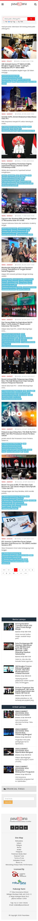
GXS (17, 175)
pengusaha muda (23, 232)
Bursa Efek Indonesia (8, 179)
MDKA (25, 500)
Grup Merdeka (16, 506)
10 (13, 573)
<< (8, 570)
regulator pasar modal (23, 289)
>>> (25, 573)
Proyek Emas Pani (18, 502)
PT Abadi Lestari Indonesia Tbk (11, 334)
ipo (28, 230)
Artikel (19, 849)
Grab (22, 179)
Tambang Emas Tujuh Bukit (10, 508)
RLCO (22, 334)
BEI (24, 177)
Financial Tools (19, 856)
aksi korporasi (29, 279)
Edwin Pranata (6, 344)
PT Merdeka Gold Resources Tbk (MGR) (13, 496)
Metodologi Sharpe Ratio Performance (19, 865)
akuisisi (4, 281)
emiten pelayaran (7, 397)
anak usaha (32, 500)
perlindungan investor (29, 287)
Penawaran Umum (23, 555)
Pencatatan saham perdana (25, 183)
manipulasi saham (22, 81)
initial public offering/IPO (9, 130)
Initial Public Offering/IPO (9, 79)
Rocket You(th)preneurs (19, 230)
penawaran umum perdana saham (11, 77)
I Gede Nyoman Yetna (25, 281)
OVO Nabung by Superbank (10, 185)
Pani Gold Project (7, 502)
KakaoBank (11, 175)
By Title (19, 22)
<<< (4, 570)
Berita (19, 847)
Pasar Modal (22, 283)
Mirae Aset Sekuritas (24, 79)
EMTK (29, 126)
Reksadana (19, 841)
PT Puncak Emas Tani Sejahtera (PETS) (13, 561)
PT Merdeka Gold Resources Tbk (11, 553)
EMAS (27, 496)
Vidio (16, 128)
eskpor (18, 340)
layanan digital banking (8, 183)
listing (19, 177)
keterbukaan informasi (8, 289)
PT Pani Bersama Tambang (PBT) (11, 557)
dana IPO (20, 498)
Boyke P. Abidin (6, 506)
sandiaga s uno (6, 230)
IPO (20, 128)
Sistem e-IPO (5, 563)
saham (4, 83)
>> (21, 573)
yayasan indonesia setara (9, 228)
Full (5, 22)
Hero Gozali (17, 397)
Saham (30, 283)
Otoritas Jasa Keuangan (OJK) (10, 75)
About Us (19, 862)
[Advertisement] (19, 596)
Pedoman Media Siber (19, 854)
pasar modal (32, 81)
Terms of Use (19, 858)
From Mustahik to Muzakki (24, 234)
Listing (29, 391)
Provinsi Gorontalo (21, 504)
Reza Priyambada (13, 281)
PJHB (24, 391)
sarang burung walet (8, 340)
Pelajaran (19, 852)
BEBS (14, 81)
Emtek (24, 126)
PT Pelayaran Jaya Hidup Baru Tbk (11, 391)
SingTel (4, 175)
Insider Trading (6, 81)
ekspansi (23, 340)
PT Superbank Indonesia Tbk (26, 130)
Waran (26, 451)
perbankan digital (26, 181)
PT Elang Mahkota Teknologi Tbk (11, 126)
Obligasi (19, 845)
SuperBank (5, 128)
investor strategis (18, 279)
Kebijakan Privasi (19, 860)
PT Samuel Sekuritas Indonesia (11, 342)
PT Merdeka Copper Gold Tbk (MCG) (12, 500)
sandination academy (24, 228)
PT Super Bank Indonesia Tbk (10, 181)
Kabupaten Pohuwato (8, 504)
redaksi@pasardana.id (21, 905)
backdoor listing (6, 279)
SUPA (11, 128)
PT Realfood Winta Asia (28, 342)
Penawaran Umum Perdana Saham (12, 287)
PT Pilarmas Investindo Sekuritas (11, 399)
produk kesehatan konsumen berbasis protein (15, 346)
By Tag (11, 22)
